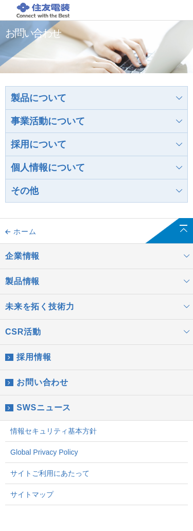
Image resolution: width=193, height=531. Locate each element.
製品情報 (99, 281)
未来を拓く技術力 (99, 306)
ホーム (20, 231)
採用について (96, 144)
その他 (96, 190)
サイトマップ (32, 494)
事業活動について (96, 121)
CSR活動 (99, 332)
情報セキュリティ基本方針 (53, 431)
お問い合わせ (36, 382)
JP (139, 11)
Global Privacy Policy (44, 452)
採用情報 (28, 357)
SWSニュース (38, 408)
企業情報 (99, 256)
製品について (96, 98)
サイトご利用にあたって (50, 473)
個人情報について (96, 167)
